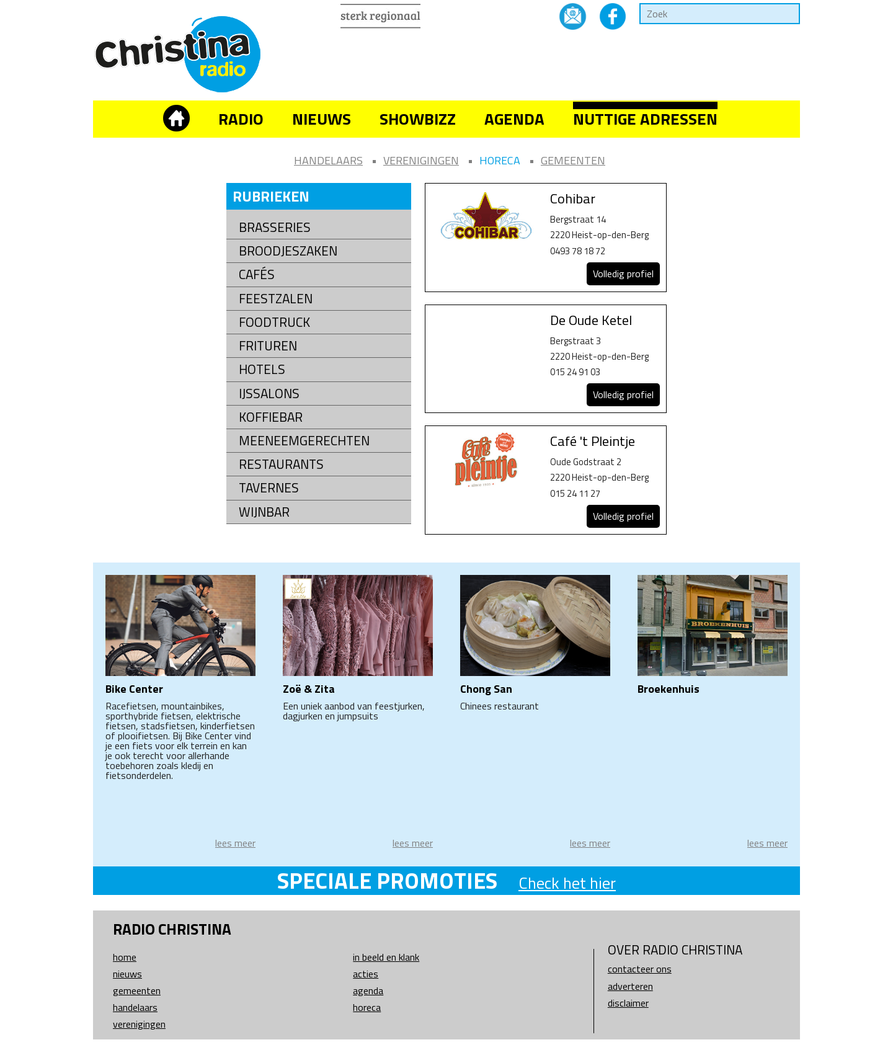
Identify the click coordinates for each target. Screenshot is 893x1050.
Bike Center (134, 688)
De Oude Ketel (591, 320)
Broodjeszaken (288, 250)
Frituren (268, 345)
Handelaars (328, 160)
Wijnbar (264, 512)
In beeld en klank (386, 957)
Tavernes (269, 487)
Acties (365, 973)
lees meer (235, 842)
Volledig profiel (623, 273)
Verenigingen (421, 160)
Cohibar (572, 198)
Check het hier (567, 883)
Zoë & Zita (309, 688)
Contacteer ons (640, 968)
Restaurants (281, 464)
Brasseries (275, 227)
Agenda (514, 119)
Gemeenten (573, 160)
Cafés (257, 274)
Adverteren (630, 986)
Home (124, 957)
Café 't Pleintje (592, 441)
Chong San (486, 688)
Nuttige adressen (645, 119)
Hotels (262, 369)
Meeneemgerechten (304, 440)
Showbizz (418, 119)
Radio (241, 119)
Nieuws (321, 119)
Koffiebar (271, 417)
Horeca (499, 160)
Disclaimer (628, 1002)
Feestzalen (276, 298)
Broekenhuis (669, 688)
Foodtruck (274, 322)
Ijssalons (269, 393)
